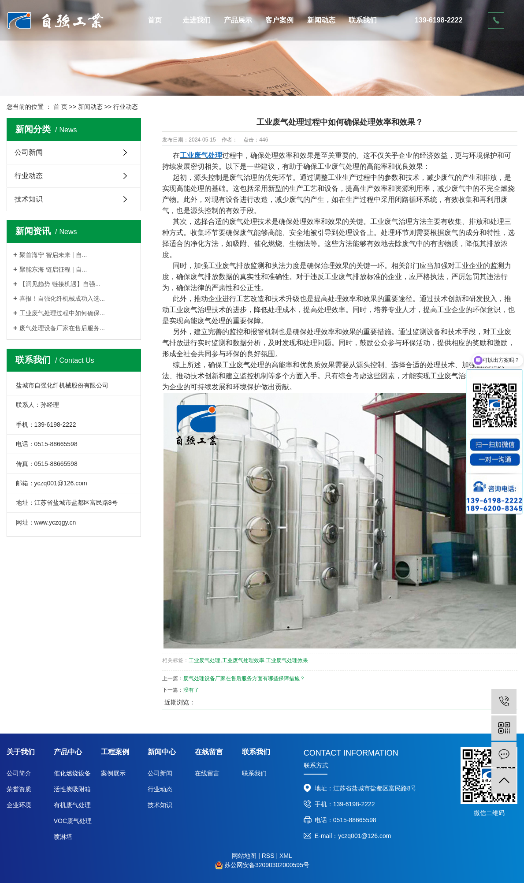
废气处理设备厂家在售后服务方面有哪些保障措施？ (244, 678)
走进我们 (196, 20)
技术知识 (29, 199)
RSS (268, 855)
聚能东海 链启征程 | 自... (53, 269)
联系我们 (363, 20)
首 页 (60, 106)
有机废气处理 (72, 804)
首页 (155, 20)
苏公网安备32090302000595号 (266, 864)
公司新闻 (29, 152)
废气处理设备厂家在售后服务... (62, 328)
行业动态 (125, 106)
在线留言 (207, 773)
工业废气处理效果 (287, 660)
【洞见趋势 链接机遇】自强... (59, 283)
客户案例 (279, 20)
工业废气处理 (204, 660)
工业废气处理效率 (243, 660)
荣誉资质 (19, 789)
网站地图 (244, 855)
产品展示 (238, 20)
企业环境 (19, 804)
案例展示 (113, 773)
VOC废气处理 (73, 820)
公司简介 (19, 773)
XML (285, 855)
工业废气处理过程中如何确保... (62, 313)
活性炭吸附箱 (72, 789)
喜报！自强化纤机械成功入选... (62, 298)
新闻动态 (321, 20)
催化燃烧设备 (72, 773)
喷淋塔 (63, 836)
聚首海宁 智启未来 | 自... (53, 254)
